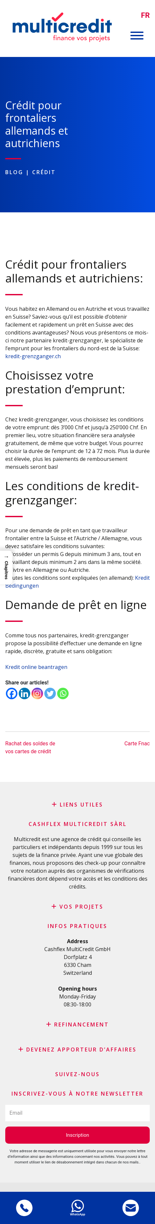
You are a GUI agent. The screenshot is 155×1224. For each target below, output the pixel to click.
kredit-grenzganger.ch (33, 356)
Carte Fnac (137, 743)
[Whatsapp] (63, 693)
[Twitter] (50, 693)
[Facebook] (11, 693)
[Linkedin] (24, 693)
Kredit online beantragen (36, 667)
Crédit (44, 172)
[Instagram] (37, 693)
